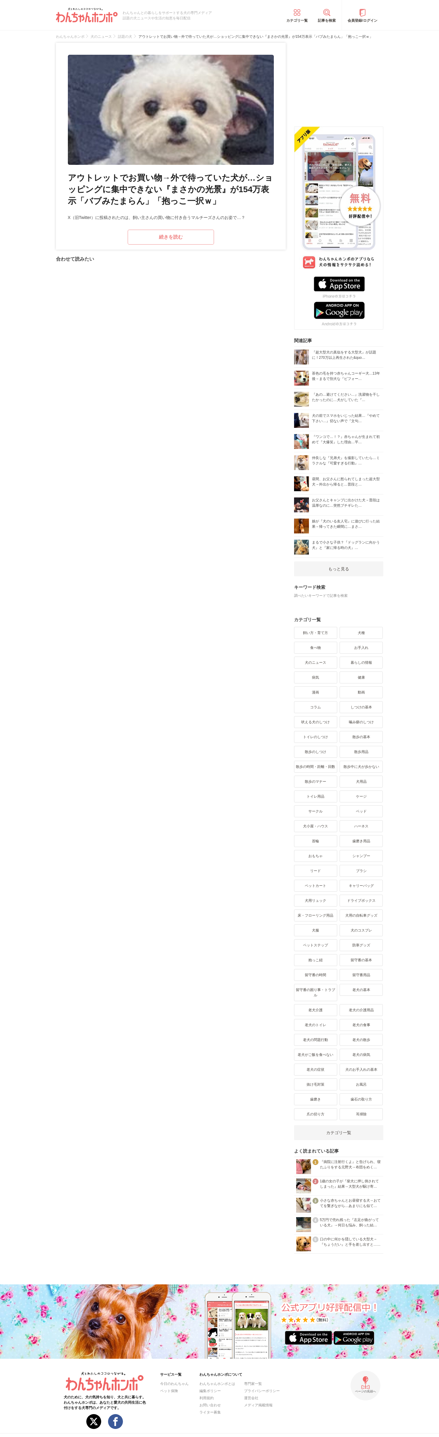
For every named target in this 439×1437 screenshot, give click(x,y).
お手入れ (361, 648)
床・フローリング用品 (315, 915)
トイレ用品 (315, 796)
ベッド (361, 811)
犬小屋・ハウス (315, 826)
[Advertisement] (338, 80)
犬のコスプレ (361, 930)
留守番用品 (361, 975)
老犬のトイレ (315, 1025)
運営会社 (251, 1398)
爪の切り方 (315, 1114)
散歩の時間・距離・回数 (315, 767)
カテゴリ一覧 (297, 20)
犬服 (315, 930)
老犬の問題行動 (315, 1040)
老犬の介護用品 (361, 1010)
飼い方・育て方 (315, 633)
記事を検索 (327, 20)
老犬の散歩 (361, 1040)
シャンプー (361, 856)
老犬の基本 (361, 990)
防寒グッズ (361, 945)
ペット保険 (169, 1391)
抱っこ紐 (315, 960)
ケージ (361, 796)
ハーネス (361, 826)
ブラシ (361, 871)
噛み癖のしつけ (361, 722)
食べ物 (315, 648)
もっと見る (338, 568)
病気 (315, 677)
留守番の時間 (315, 975)
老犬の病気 (361, 1055)
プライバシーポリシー (262, 1391)
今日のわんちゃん (174, 1384)
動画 (361, 692)
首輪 (315, 841)
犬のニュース (315, 662)
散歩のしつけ (315, 752)
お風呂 (361, 1084)
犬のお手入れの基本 (361, 1069)
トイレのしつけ (315, 737)
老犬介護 (315, 1010)
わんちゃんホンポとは (217, 1384)
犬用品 (361, 781)
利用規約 (206, 1398)
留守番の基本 (361, 960)
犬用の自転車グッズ (361, 915)
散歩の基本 (361, 737)
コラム (315, 707)
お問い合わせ (210, 1405)
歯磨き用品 (361, 841)
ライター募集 (210, 1412)
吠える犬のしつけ (315, 722)
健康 (361, 677)
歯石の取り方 (361, 1099)
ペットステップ (315, 945)
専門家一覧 (253, 1384)
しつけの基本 (361, 707)
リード (315, 871)
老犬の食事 (361, 1025)
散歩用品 (361, 752)
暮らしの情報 (361, 662)
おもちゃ (315, 856)
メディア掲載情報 (258, 1405)
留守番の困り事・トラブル (315, 992)
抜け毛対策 (315, 1084)
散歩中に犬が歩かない (361, 767)
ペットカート (315, 886)
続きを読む (171, 237)
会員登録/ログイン (362, 20)
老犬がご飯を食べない (315, 1055)
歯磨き (315, 1099)
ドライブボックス (361, 900)
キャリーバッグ (361, 886)
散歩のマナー (315, 781)
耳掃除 (361, 1114)
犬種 (361, 633)
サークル (315, 811)
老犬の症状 (315, 1069)
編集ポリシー (210, 1391)
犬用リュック (315, 900)
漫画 (315, 692)
